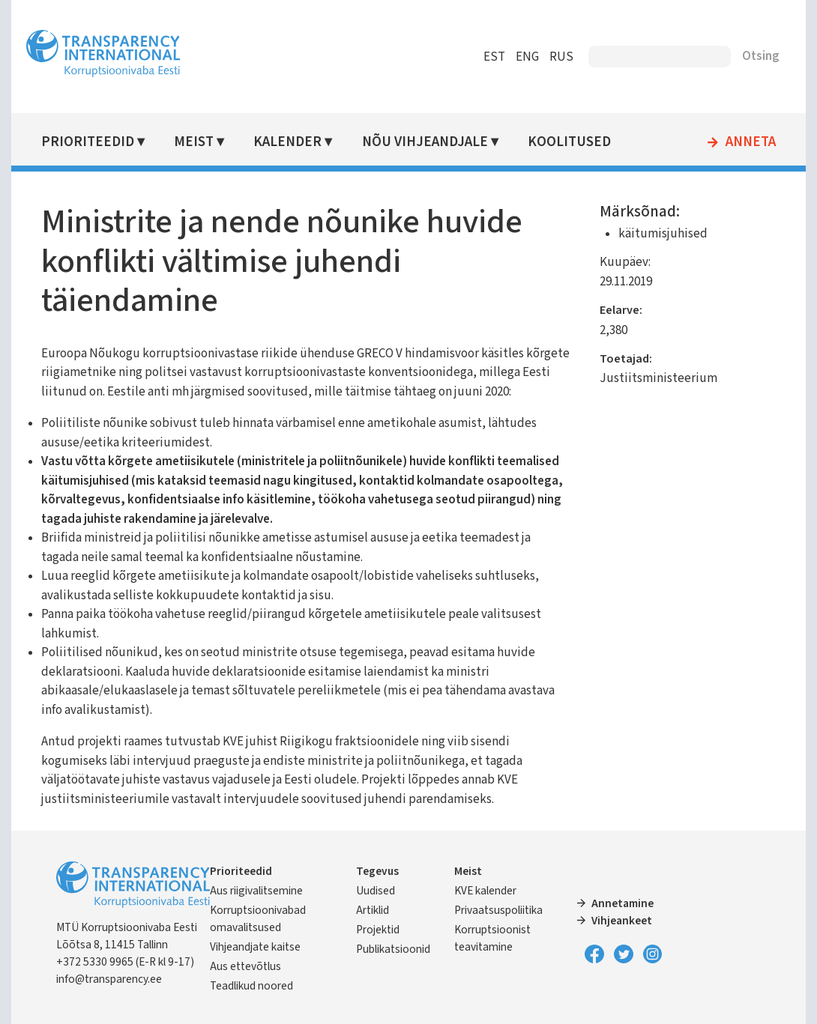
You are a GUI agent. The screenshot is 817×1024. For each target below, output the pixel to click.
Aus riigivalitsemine (256, 890)
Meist (194, 142)
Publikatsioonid (393, 949)
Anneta (751, 142)
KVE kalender (485, 890)
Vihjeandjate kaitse (255, 946)
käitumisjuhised (663, 233)
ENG (527, 57)
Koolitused (569, 142)
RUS (561, 57)
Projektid (378, 929)
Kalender (287, 142)
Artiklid (372, 910)
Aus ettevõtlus (245, 966)
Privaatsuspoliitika (498, 910)
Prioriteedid (87, 142)
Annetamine (622, 903)
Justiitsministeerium (658, 378)
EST (494, 57)
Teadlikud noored (251, 985)
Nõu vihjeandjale (425, 142)
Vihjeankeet (621, 920)
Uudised (375, 890)
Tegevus (377, 871)
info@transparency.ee (109, 979)
